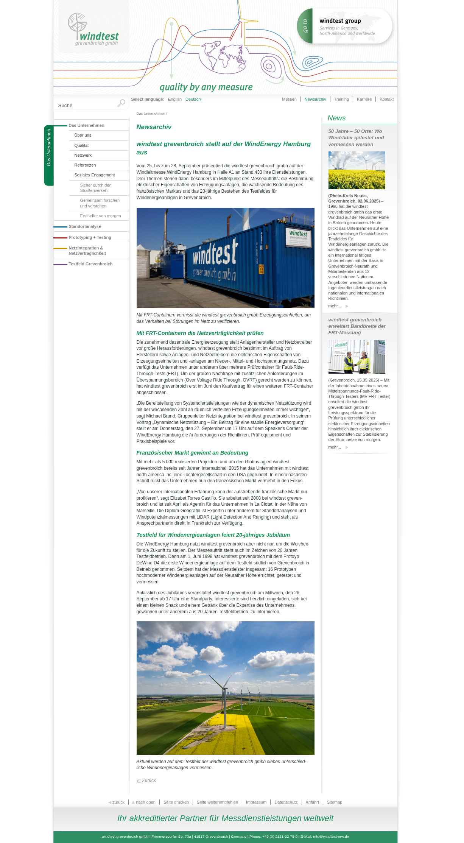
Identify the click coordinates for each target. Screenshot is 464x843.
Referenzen (85, 165)
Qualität (82, 145)
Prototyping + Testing (90, 237)
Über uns (83, 135)
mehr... (335, 306)
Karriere (364, 99)
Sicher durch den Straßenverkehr (96, 188)
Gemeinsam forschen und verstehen (100, 203)
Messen (289, 99)
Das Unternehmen (86, 125)
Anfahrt (312, 802)
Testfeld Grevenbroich (91, 264)
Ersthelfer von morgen (100, 215)
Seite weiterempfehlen (217, 802)
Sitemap (334, 802)
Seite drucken (176, 802)
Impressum (256, 802)
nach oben (144, 802)
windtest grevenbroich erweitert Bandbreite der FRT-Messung (357, 326)
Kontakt (387, 99)
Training (341, 99)
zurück (117, 802)
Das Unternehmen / (152, 113)
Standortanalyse (85, 226)
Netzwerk (83, 155)
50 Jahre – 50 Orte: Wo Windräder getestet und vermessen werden (356, 137)
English (175, 99)
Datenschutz (285, 802)
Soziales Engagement (95, 175)
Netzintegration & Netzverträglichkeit (87, 251)
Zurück (149, 780)
